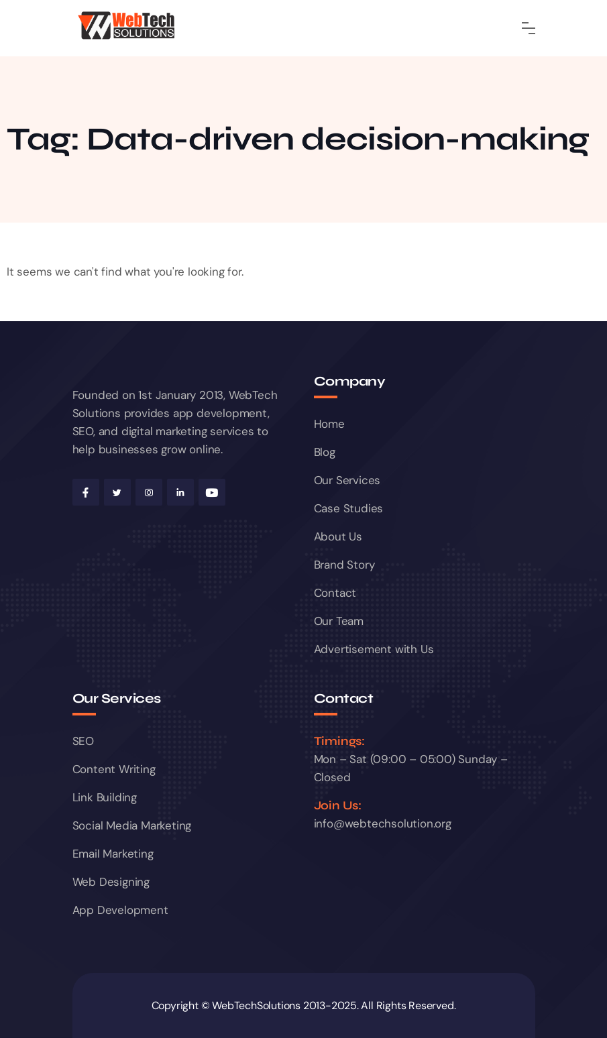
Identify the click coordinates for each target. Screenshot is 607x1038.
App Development (120, 910)
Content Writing (114, 769)
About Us (338, 536)
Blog (324, 452)
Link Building (104, 797)
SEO (83, 741)
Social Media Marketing (132, 825)
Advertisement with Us (374, 649)
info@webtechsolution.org (382, 823)
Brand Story (344, 564)
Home (329, 423)
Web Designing (111, 881)
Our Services (347, 480)
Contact (335, 592)
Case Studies (349, 508)
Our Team (339, 621)
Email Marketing (113, 853)
